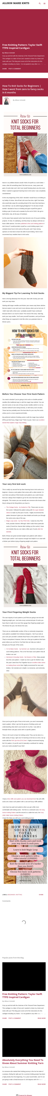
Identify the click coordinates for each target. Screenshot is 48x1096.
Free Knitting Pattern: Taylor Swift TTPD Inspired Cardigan (22, 46)
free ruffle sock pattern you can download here (22, 799)
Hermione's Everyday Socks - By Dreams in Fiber (21, 657)
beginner (11, 895)
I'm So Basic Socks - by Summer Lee (17, 649)
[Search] (40, 3)
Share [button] (4, 69)
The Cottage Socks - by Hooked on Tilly (18, 507)
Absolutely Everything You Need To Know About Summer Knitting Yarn (22, 1061)
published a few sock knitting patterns (31, 223)
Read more (42, 1018)
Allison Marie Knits (15, 3)
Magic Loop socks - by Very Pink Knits (17, 521)
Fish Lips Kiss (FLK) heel (19, 740)
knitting (19, 895)
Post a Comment (15, 69)
